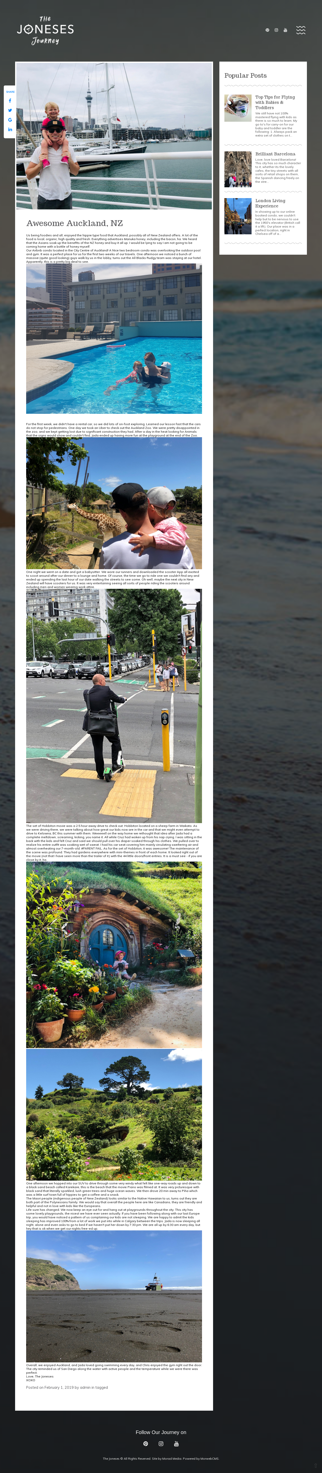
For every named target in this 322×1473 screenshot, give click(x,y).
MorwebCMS (209, 1458)
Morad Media (171, 1458)
